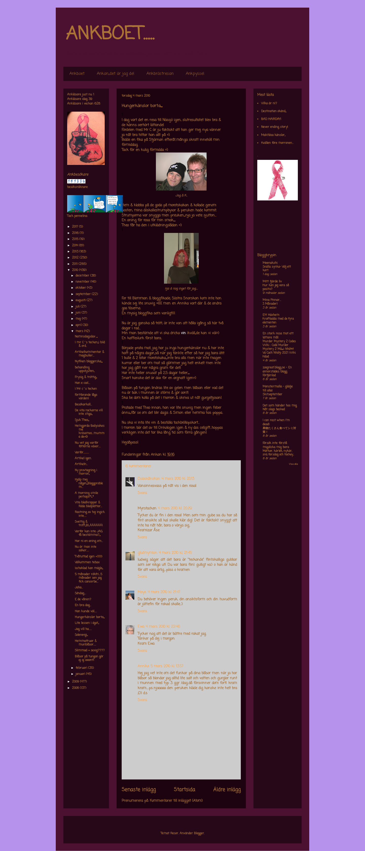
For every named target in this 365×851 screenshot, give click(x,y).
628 (97, 103)
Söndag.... (80, 593)
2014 (75, 245)
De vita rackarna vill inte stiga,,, (89, 412)
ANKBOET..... (110, 34)
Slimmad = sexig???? (90, 650)
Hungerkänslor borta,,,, (89, 617)
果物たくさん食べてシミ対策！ (279, 430)
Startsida (184, 790)
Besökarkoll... (83, 404)
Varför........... (82, 452)
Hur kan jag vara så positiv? (276, 287)
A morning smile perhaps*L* (86, 495)
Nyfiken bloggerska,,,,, (88, 361)
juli (78, 306)
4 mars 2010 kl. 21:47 (164, 592)
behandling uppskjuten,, (84, 369)
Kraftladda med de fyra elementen (278, 321)
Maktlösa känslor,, (273, 135)
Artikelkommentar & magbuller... (89, 354)
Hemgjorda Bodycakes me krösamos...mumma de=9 (89, 431)
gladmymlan (147, 553)
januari (81, 674)
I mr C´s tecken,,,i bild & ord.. (90, 344)
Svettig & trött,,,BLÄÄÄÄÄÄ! (89, 524)
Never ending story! (274, 127)
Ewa (141, 626)
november (83, 282)
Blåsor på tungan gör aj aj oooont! (89, 658)
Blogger (199, 833)
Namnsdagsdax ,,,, (86, 336)
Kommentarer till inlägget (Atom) (176, 801)
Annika (143, 666)
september (84, 294)
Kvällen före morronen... (277, 143)
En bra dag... (83, 605)
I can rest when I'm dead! (276, 422)
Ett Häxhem (271, 315)
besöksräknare (77, 187)
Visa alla (293, 464)
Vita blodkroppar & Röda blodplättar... (88, 504)
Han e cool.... (82, 383)
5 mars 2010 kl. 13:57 (167, 666)
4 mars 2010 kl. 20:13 (177, 479)
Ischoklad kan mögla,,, (89, 568)
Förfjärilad (269, 375)
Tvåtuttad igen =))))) (88, 556)
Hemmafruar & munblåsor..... (86, 643)
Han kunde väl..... (86, 611)
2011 (75, 264)
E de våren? (83, 599)
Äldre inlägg (227, 790)
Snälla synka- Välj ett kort (277, 269)
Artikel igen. (83, 458)
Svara (142, 493)
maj (79, 319)
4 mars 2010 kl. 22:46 (163, 626)
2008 (76, 688)
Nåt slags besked (274, 409)
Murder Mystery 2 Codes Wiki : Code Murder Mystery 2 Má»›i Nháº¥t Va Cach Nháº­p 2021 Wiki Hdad (279, 349)
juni (79, 313)
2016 (76, 233)
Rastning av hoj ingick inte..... (90, 514)
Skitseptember (272, 394)
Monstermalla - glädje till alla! (278, 388)
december (83, 276)
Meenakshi (270, 263)
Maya (142, 592)
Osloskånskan (149, 479)
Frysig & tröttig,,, (86, 377)
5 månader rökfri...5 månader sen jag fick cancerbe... (88, 578)
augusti (81, 300)
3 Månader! (270, 304)
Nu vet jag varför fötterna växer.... (88, 445)
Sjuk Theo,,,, (82, 420)
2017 (75, 227)
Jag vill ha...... (83, 629)
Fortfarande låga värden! (86, 397)
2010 (75, 270)
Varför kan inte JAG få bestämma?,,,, (89, 533)
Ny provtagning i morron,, (86, 472)
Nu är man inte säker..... (85, 549)
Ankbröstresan (160, 74)
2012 (76, 258)
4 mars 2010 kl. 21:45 (175, 553)
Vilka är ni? (269, 103)
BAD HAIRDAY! (271, 119)
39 (90, 99)
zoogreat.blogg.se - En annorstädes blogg (277, 369)
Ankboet (77, 74)
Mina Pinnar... (272, 300)
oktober (81, 288)
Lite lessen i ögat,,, (87, 623)
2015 (75, 239)
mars (80, 331)
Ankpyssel (195, 74)
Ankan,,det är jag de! (115, 74)
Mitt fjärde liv (272, 281)
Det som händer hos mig (280, 405)
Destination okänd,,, (273, 111)
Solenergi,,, (81, 635)
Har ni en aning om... (89, 541)
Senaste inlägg (139, 790)
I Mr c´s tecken (86, 389)
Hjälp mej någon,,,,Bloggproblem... (89, 483)
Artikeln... (81, 464)
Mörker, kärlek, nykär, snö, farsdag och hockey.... (278, 453)
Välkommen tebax (87, 562)
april (79, 325)
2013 (75, 251)
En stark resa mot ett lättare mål (278, 335)
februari (82, 668)
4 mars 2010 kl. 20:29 (175, 508)
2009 (76, 681)
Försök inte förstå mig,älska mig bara (276, 445)
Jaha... (79, 587)
